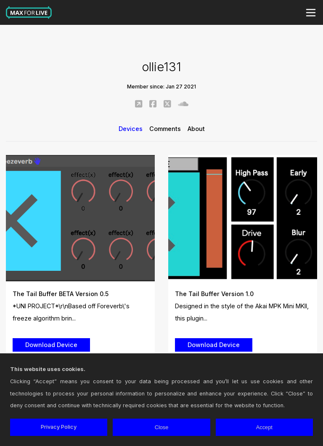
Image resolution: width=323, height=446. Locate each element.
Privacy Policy (59, 427)
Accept (264, 427)
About (196, 128)
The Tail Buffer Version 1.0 (214, 293)
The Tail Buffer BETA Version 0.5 (61, 293)
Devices (131, 128)
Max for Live (29, 12)
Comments (165, 128)
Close (162, 427)
